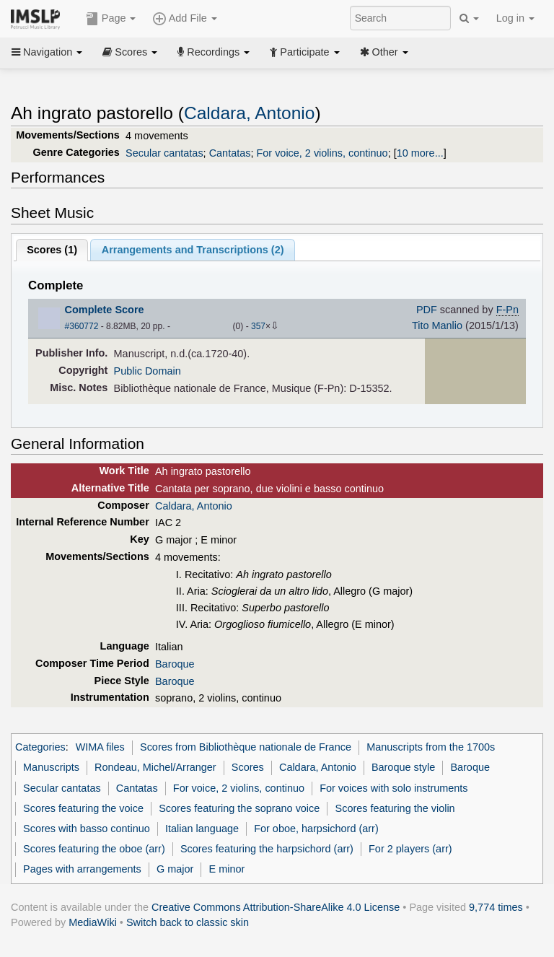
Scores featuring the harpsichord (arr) (266, 849)
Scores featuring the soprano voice (239, 808)
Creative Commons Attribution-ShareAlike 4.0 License (275, 907)
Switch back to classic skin (187, 922)
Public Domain (147, 371)
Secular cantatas (164, 153)
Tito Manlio (437, 325)
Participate (304, 52)
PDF (426, 309)
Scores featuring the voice (83, 808)
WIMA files (100, 747)
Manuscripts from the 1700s (430, 747)
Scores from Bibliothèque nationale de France (245, 747)
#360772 (82, 326)
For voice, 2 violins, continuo (321, 153)
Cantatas (230, 153)
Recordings (213, 52)
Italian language (202, 828)
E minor (227, 869)
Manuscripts (51, 767)
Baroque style (403, 767)
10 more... (420, 153)
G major (175, 869)
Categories (40, 747)
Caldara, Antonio (249, 113)
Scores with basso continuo (86, 828)
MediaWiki (93, 922)
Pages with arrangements (82, 869)
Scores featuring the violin (395, 808)
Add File (184, 18)
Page (111, 18)
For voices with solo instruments (393, 788)
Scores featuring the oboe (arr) (94, 849)
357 (258, 326)
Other (384, 52)
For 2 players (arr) (410, 849)
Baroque (175, 664)
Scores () (52, 249)
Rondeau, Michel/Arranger (155, 767)
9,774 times (496, 907)
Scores (129, 52)
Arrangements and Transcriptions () (193, 249)
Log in (515, 18)
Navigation (47, 52)
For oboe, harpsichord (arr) (316, 828)
